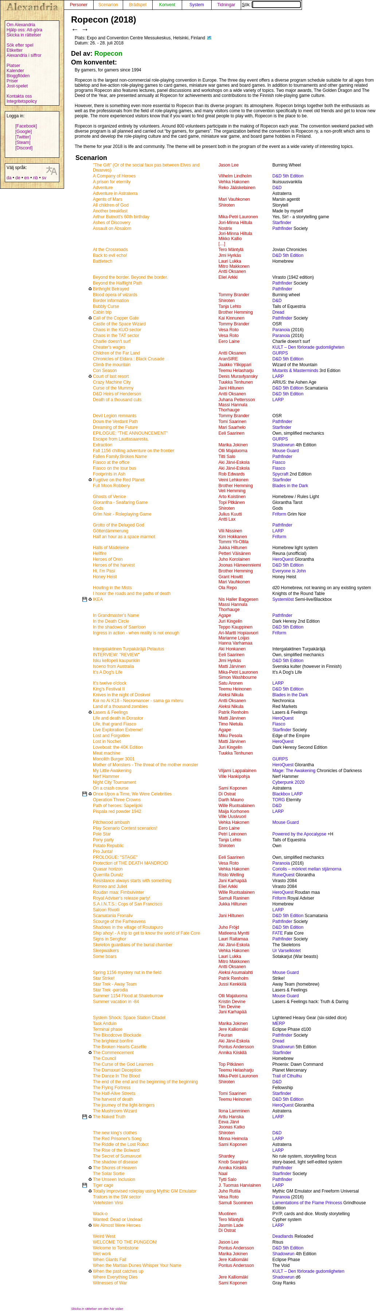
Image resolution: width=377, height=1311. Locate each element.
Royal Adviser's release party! (121, 898)
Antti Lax (227, 519)
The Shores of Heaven (115, 1167)
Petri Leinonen (233, 834)
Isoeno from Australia (113, 666)
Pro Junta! (103, 851)
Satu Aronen (231, 683)
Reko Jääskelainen (237, 187)
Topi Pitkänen (232, 502)
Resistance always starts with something (132, 880)
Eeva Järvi (229, 1121)
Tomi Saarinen (233, 421)
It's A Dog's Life (107, 672)
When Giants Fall (109, 1259)
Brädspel (137, 4)
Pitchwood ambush (111, 822)
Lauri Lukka (230, 261)
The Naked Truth (109, 1116)
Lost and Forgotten (111, 735)
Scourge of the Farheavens (119, 921)
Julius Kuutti (230, 514)
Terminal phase (107, 1029)
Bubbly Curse (106, 306)
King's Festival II (109, 689)
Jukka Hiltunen (233, 547)
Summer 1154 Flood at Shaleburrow (128, 995)
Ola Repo (228, 587)
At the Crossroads (110, 249)
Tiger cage (103, 1185)
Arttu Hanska (231, 1116)
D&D (277, 187)
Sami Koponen (233, 788)
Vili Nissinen (230, 530)
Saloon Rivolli (106, 909)
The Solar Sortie (109, 1173)
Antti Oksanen (232, 271)
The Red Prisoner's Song (117, 1138)
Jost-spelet (17, 86)
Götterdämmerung (110, 530)
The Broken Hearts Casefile (119, 1046)
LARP (278, 376)
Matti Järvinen (232, 666)
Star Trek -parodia (110, 990)
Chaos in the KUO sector (117, 329)
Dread (278, 312)
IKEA (98, 599)
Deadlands (282, 1236)
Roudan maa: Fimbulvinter (118, 892)
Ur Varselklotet (286, 950)
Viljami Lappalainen (237, 770)
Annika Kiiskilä (233, 1052)
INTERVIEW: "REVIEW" (116, 654)
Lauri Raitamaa (233, 939)
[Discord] (23, 147)
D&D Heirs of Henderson (117, 393)
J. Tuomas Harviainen (240, 1185)
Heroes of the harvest (114, 565)
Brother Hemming (236, 312)
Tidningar (226, 4)
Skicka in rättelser (24, 35)
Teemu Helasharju (236, 370)
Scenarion (108, 4)
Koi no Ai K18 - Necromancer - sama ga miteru (138, 700)
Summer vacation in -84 (116, 1001)
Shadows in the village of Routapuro (128, 927)
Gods (98, 508)
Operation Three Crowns (117, 799)
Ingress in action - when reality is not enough (136, 632)
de (17, 177)
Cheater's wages (109, 347)
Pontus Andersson (236, 1046)
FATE (277, 933)
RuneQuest (283, 874)
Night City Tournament (114, 782)
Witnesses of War (110, 1282)
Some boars (105, 956)
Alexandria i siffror (24, 55)
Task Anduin (105, 1023)
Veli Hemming (232, 490)
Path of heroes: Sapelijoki (117, 805)
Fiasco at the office (111, 462)
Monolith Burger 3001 (114, 759)
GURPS (280, 353)
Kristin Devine (232, 1001)
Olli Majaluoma (233, 450)
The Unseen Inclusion (114, 1179)
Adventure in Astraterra (115, 193)
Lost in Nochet (107, 741)
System (196, 4)
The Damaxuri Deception (117, 1070)
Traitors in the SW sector (117, 1197)
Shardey (227, 1156)
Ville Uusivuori (232, 816)
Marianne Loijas (234, 638)
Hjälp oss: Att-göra (24, 29)
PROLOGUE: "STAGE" (115, 857)
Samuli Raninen (234, 898)
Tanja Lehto (230, 306)
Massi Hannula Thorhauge (233, 407)
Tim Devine (229, 1006)
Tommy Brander (234, 294)
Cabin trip (102, 312)
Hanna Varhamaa (235, 643)
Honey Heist (105, 576)
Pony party (103, 839)
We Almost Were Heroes (117, 1225)
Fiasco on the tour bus (114, 468)
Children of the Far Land (116, 353)
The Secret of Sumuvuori (117, 1156)
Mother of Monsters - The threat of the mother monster (145, 764)
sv (44, 177)
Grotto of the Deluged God (118, 525)
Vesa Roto (229, 329)
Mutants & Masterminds (295, 370)
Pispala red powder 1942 (117, 811)
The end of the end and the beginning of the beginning (145, 1081)
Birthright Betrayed (111, 288)
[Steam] (22, 142)
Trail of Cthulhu (287, 1076)
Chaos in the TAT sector (116, 335)
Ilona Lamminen (234, 1111)
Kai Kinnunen (231, 318)
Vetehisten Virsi (108, 1202)
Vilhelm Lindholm (235, 176)
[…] (222, 243)
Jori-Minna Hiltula (235, 222)
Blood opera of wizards (115, 294)
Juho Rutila (229, 1191)
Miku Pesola (230, 735)
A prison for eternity (111, 181)
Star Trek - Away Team (115, 984)
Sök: (271, 4)
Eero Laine (229, 341)
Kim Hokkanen (233, 536)
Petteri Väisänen (235, 553)
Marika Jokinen (233, 444)
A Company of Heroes (114, 176)
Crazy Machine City (112, 382)
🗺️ (209, 37)
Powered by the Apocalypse (299, 834)
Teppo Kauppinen (235, 627)
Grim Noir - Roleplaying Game (122, 514)
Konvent (167, 4)
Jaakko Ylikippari (235, 364)
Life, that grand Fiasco (114, 724)
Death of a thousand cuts (117, 399)
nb (35, 177)
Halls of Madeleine (111, 547)
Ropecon (108, 53)
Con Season (105, 370)
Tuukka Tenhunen (236, 382)
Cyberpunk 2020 (288, 782)
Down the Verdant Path (115, 421)
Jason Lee (229, 165)
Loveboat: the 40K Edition (118, 747)
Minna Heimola (233, 1138)
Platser (13, 65)
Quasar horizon (108, 869)
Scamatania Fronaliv (113, 915)
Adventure (103, 187)
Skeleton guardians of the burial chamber (133, 944)
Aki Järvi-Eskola (234, 462)
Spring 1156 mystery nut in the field (127, 972)
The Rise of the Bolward (116, 1150)
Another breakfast (110, 211)
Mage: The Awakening (293, 770)
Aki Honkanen (232, 648)
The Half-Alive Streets (114, 1093)
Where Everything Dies (115, 1277)
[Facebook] (26, 126)
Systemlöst (283, 599)
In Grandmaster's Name (116, 615)
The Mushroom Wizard (115, 1111)
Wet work (102, 1253)
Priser (12, 80)
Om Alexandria (21, 24)
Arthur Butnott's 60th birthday (121, 216)
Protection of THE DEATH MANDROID (130, 863)
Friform (279, 514)
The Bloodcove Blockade (117, 1035)
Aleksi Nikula (231, 694)
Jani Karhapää (233, 880)
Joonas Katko (232, 1127)
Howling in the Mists (112, 587)
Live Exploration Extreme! (118, 729)
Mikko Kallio (230, 238)
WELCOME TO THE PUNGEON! (125, 1242)
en (26, 177)
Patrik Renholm (233, 712)
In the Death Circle (111, 621)
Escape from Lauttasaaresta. (121, 439)
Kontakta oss (19, 96)
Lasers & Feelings (110, 712)
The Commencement (113, 1052)
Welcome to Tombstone (115, 1248)
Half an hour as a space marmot (124, 536)
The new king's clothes (115, 1132)
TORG (278, 799)
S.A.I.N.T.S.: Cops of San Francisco (127, 904)
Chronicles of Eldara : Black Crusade (128, 358)
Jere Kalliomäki (233, 1029)
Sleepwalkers (106, 950)
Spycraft (280, 474)
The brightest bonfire (113, 1041)
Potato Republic (108, 845)
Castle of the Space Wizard (119, 323)
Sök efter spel (20, 45)
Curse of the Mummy (113, 388)
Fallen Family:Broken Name (120, 456)
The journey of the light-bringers (123, 1105)
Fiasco (278, 462)
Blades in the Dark (290, 485)
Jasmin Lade (231, 1225)
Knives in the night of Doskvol (121, 694)
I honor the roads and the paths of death (132, 593)
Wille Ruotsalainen (237, 805)
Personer (79, 4)
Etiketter (15, 50)
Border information (111, 300)
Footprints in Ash (109, 474)
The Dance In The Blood (116, 1076)
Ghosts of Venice (109, 496)
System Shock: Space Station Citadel (129, 1017)
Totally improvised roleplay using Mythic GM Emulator (145, 1191)
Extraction (102, 444)
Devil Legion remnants (114, 415)
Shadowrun (283, 444)
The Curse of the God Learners (123, 1064)
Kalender (15, 70)
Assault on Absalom (112, 228)
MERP (278, 1023)
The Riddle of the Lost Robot (121, 1144)
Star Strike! (103, 978)
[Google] (23, 131)
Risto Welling (231, 874)
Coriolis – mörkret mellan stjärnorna (306, 869)
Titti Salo (227, 456)
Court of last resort (111, 376)
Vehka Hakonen (234, 181)
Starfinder (281, 222)
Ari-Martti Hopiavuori (238, 632)
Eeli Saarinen (231, 433)
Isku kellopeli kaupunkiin (116, 660)
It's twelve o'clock (109, 683)
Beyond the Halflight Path (117, 283)
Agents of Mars (107, 199)
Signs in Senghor (109, 939)
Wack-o (100, 1213)
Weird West (104, 1236)
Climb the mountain (111, 364)
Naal (223, 1173)
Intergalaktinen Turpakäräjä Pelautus (128, 648)
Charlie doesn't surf (111, 341)
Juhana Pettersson (237, 399)
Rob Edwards (232, 474)
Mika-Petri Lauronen (238, 216)
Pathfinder (282, 228)
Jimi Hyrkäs (230, 255)
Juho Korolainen (234, 559)
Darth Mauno (231, 799)
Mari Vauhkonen (234, 199)
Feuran (225, 1035)
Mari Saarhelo (232, 427)
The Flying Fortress (111, 1087)
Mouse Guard (285, 450)
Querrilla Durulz (108, 874)
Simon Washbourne (238, 677)
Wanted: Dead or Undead (117, 1219)
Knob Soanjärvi (233, 1162)
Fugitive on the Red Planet (118, 479)
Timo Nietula (231, 724)
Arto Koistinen (232, 496)
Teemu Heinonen (235, 689)
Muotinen (227, 1213)
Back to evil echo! (110, 255)
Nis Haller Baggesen (238, 599)
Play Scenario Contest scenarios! (125, 828)
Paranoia (281, 329)
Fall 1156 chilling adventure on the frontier (133, 450)
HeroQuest (283, 559)
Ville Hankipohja (234, 776)
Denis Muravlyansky (238, 376)
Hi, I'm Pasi (104, 571)
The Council (104, 1058)
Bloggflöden (18, 75)
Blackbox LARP (287, 794)
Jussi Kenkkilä (232, 984)
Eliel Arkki (228, 277)
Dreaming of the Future (115, 427)
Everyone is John (289, 571)
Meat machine (106, 753)
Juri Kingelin (230, 621)
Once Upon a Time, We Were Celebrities (132, 794)
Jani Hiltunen (231, 388)
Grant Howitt (231, 576)
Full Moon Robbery (111, 485)
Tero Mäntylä (231, 249)
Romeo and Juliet (110, 886)
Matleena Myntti (234, 933)
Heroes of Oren (108, 559)
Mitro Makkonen (234, 266)
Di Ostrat (227, 794)
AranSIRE (228, 358)
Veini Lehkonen (233, 479)
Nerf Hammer (106, 776)
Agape (225, 615)
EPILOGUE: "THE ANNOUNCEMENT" (130, 433)
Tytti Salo (227, 1179)
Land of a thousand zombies (120, 706)
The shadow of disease (115, 1162)
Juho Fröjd (229, 927)
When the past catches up (118, 1271)
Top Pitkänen (231, 1064)
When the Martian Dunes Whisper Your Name (137, 1265)
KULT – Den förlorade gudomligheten (308, 347)
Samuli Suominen (236, 1202)
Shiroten (227, 205)
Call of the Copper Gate (116, 318)
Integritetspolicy (22, 101)
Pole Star (102, 834)
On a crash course (111, 788)
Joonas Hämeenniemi (240, 565)
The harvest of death (113, 1099)
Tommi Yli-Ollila (233, 541)
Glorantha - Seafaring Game (120, 502)
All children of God (111, 205)
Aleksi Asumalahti (236, 972)
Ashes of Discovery (111, 222)
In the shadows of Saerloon (119, 627)
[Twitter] (23, 137)
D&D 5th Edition (287, 176)
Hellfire (99, 553)
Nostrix (225, 228)
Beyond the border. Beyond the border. (130, 277)
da (9, 177)
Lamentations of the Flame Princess (307, 1202)
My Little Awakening (112, 770)
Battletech (102, 261)
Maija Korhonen (234, 811)
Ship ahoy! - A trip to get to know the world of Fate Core (146, 933)
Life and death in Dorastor (118, 718)
